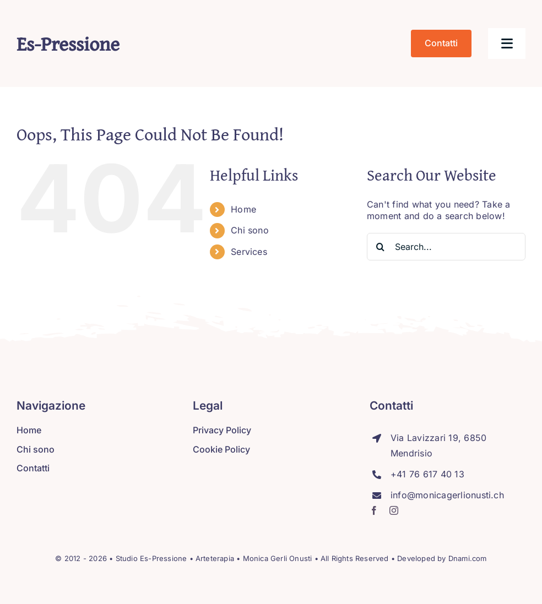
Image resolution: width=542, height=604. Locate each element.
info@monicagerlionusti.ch (447, 494)
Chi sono (250, 230)
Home (243, 209)
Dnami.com (467, 558)
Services (249, 251)
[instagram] (393, 510)
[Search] (380, 246)
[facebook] (374, 510)
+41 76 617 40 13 (427, 474)
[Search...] (446, 246)
